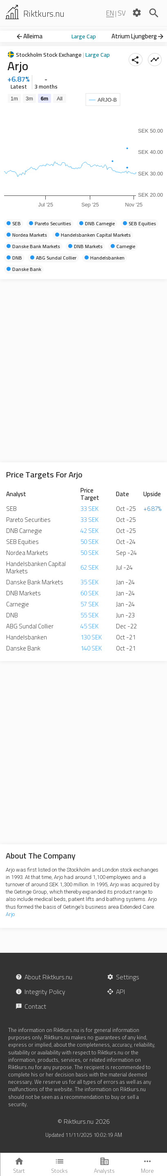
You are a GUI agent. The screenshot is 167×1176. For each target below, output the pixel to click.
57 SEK (89, 604)
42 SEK (89, 531)
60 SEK (89, 593)
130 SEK (91, 637)
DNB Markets (23, 593)
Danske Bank (23, 648)
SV (122, 13)
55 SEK (89, 615)
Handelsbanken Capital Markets (36, 567)
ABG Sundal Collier (29, 626)
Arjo (10, 914)
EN (110, 13)
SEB (11, 509)
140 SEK (91, 648)
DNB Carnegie (24, 531)
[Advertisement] (83, 370)
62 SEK (89, 567)
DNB (12, 615)
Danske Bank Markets (34, 582)
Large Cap (83, 36)
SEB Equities (22, 542)
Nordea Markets (27, 553)
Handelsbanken (26, 637)
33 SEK (89, 509)
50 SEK (89, 542)
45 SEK (89, 626)
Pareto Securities (28, 520)
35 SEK (89, 582)
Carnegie (17, 604)
